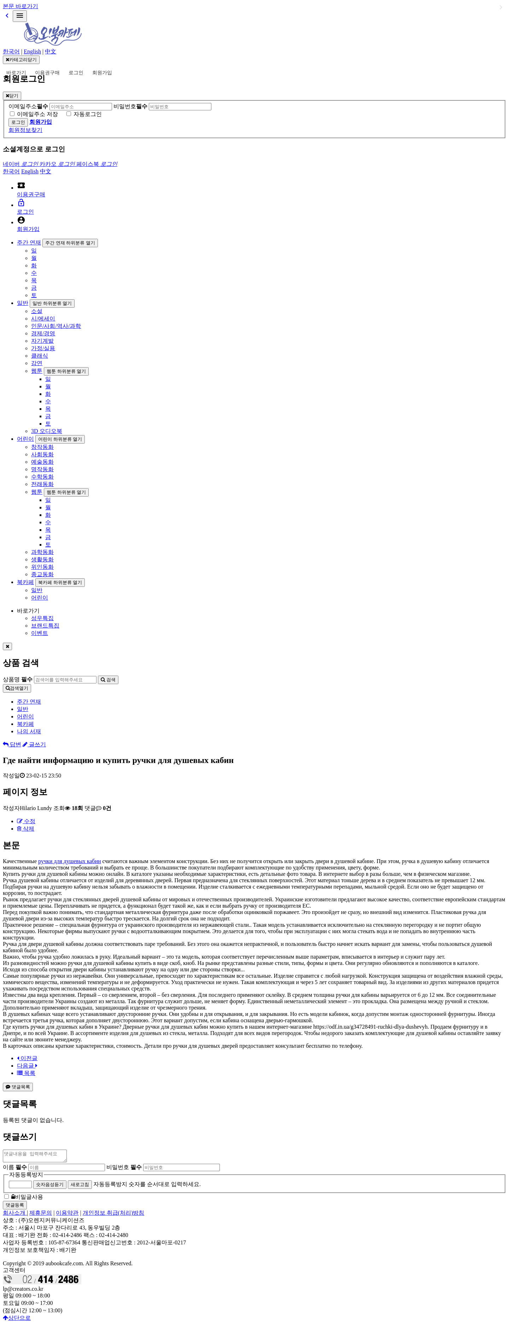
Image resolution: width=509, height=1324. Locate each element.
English (32, 51)
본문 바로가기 (20, 6)
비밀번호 (130, 106)
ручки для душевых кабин (69, 861)
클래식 (39, 356)
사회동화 (42, 454)
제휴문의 (40, 1215)
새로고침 (80, 1186)
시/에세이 (43, 319)
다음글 (27, 1066)
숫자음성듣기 (50, 1186)
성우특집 (42, 618)
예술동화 (42, 462)
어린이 (25, 439)
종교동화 (42, 574)
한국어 (11, 51)
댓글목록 (18, 1086)
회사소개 (15, 1215)
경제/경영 (43, 333)
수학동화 (42, 477)
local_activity (21, 185)
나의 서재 (29, 731)
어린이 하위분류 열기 (60, 439)
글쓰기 (34, 744)
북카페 (25, 582)
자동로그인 (88, 114)
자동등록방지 (26, 1177)
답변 (12, 744)
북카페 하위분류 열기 (60, 582)
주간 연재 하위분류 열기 (70, 242)
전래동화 (42, 484)
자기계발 (42, 341)
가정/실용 (43, 348)
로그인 (76, 72)
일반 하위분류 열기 (52, 303)
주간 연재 (29, 242)
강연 (36, 363)
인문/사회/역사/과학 (56, 326)
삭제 (25, 829)
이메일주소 (28, 106)
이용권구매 (47, 72)
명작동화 (42, 469)
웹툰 (36, 371)
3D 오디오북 (46, 431)
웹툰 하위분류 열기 (66, 371)
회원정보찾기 (25, 130)
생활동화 (42, 559)
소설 (36, 311)
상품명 (18, 679)
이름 (15, 1169)
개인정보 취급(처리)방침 (114, 1215)
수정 (26, 821)
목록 (26, 1073)
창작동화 (42, 447)
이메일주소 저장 (37, 114)
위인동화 (42, 567)
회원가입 (102, 72)
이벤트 (39, 633)
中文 (50, 51)
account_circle (21, 220)
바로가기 (16, 72)
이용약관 (67, 1215)
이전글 (27, 1058)
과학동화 (42, 552)
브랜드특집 (45, 626)
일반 (22, 303)
